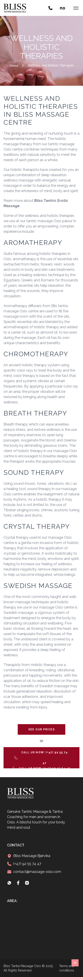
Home (13, 65)
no (62, 8)
